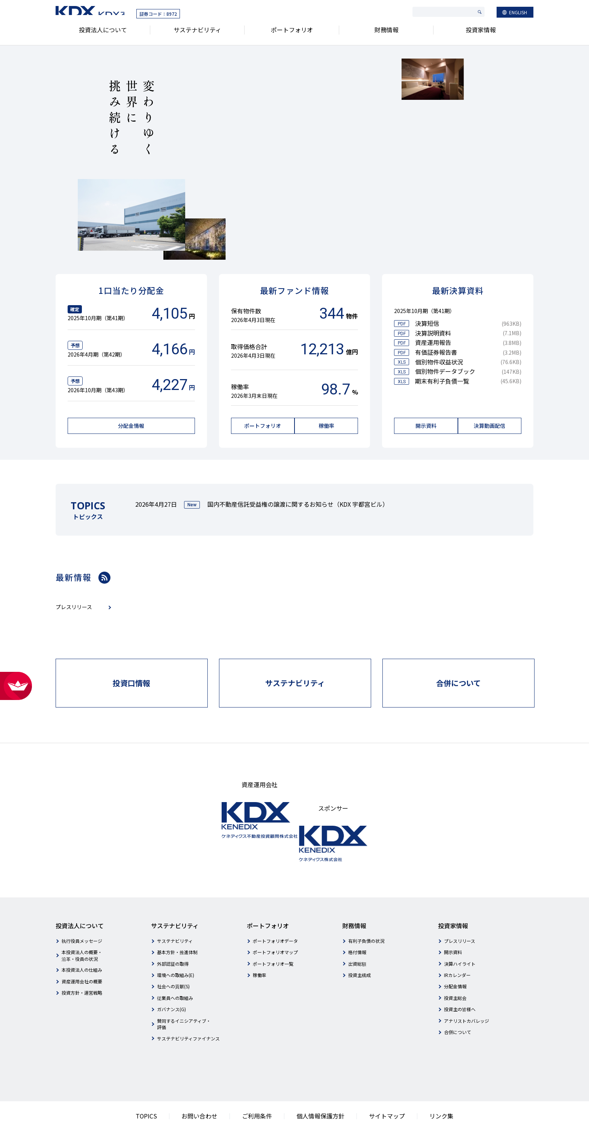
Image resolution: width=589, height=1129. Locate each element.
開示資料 (453, 927)
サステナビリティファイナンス (188, 1013)
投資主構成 (359, 949)
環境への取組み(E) (175, 949)
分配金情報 (455, 961)
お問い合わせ (214, 1090)
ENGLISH (518, 14)
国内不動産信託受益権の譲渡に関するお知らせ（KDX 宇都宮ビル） (297, 502)
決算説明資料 (433, 332)
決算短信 (427, 323)
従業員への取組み (175, 972)
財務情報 (387, 33)
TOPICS (168, 1090)
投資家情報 (481, 33)
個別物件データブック (445, 371)
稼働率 (259, 949)
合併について (457, 1006)
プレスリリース (459, 915)
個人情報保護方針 (317, 1090)
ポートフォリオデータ (275, 915)
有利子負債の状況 (366, 915)
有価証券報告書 (436, 352)
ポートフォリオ (292, 33)
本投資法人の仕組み (82, 944)
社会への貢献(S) (173, 961)
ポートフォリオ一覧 (273, 938)
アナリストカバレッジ (466, 995)
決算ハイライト (460, 938)
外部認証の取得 (173, 938)
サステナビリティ (197, 33)
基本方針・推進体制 (177, 927)
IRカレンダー (457, 949)
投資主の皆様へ (460, 984)
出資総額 (357, 938)
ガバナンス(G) (171, 984)
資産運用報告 (433, 342)
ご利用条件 (263, 1090)
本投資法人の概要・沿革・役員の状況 (82, 930)
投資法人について (103, 33)
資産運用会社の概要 (82, 956)
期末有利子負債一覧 (442, 380)
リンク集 (420, 1090)
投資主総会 (455, 972)
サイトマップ (373, 1090)
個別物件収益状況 (439, 361)
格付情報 (357, 927)
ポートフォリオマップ (275, 927)
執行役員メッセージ (82, 915)
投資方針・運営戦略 (82, 967)
